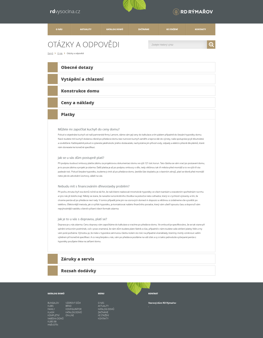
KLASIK (51, 312)
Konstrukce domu (73, 91)
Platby (61, 114)
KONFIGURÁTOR (74, 309)
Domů (50, 53)
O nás (60, 53)
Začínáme (143, 31)
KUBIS (51, 305)
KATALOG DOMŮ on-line (74, 314)
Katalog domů (114, 31)
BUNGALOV (53, 302)
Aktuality (85, 29)
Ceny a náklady (71, 103)
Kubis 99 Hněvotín (53, 323)
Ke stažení (172, 29)
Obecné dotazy (70, 67)
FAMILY (51, 309)
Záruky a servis (71, 259)
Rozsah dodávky (72, 271)
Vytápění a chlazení (75, 79)
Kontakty (200, 29)
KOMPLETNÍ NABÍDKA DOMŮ (56, 317)
